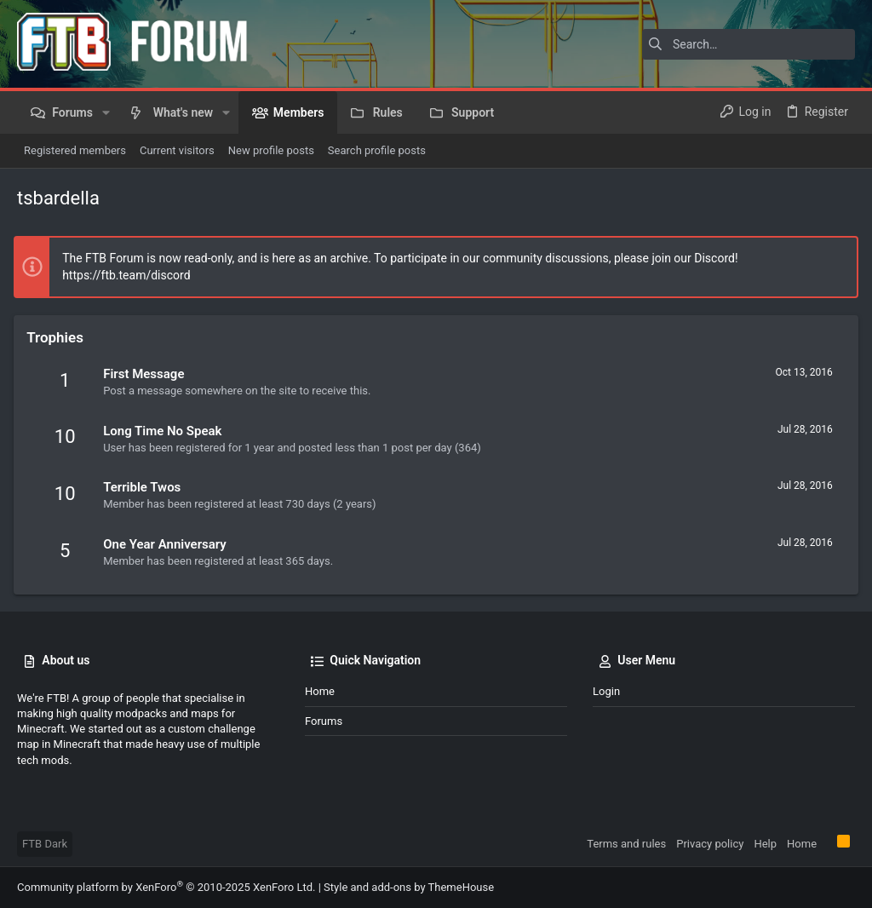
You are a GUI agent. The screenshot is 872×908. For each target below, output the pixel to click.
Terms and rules (626, 843)
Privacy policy (709, 843)
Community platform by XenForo (166, 887)
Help (765, 843)
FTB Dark (44, 843)
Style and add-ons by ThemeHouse (409, 887)
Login (606, 691)
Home (320, 691)
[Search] (748, 44)
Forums (323, 721)
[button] (106, 112)
